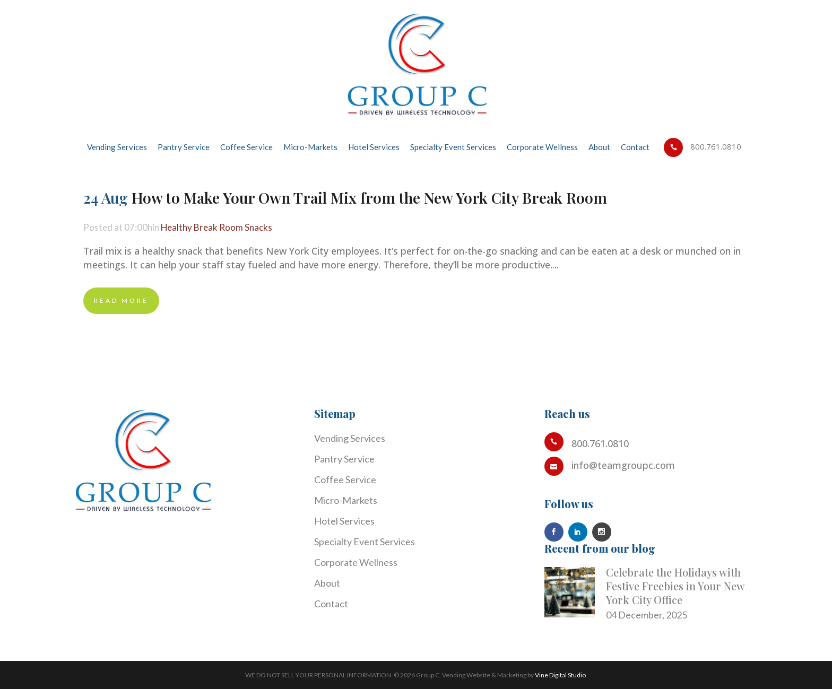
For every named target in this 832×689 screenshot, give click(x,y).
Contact (331, 603)
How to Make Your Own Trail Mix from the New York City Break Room (369, 197)
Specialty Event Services (364, 541)
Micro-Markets (345, 500)
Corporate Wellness (355, 562)
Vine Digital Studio (560, 675)
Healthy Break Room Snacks (221, 227)
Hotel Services (344, 521)
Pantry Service (344, 459)
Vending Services (349, 438)
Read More (121, 300)
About (327, 583)
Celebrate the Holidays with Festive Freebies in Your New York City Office (675, 586)
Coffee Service (345, 479)
